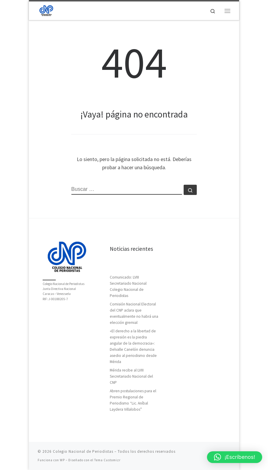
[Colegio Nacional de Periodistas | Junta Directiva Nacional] (46, 10)
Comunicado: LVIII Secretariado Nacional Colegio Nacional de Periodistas (128, 286)
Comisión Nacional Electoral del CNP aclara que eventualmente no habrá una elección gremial (134, 313)
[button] (234, 457)
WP (62, 460)
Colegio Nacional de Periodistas (83, 451)
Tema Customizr (107, 460)
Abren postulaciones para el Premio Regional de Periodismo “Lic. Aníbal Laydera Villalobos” (133, 400)
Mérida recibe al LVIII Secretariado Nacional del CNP (131, 376)
